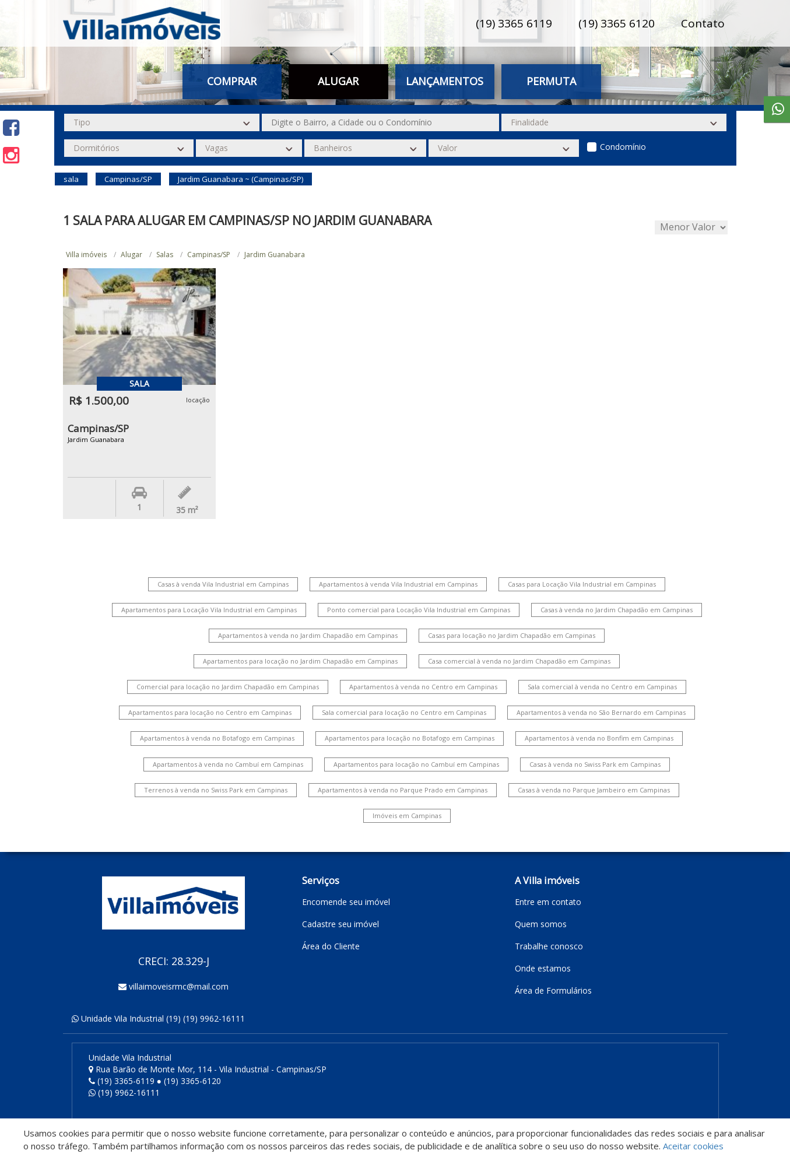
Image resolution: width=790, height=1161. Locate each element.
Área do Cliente (331, 946)
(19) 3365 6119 (514, 23)
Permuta (551, 81)
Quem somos (541, 923)
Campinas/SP (208, 254)
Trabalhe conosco (549, 946)
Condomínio (623, 147)
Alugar (338, 81)
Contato (703, 23)
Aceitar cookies (693, 1146)
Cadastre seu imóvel (340, 923)
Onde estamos (543, 968)
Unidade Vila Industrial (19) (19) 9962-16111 (163, 1018)
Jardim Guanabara (274, 254)
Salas (164, 254)
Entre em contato (548, 901)
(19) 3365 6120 (616, 23)
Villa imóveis (86, 254)
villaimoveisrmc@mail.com (179, 986)
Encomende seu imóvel (346, 901)
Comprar (232, 81)
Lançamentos (444, 81)
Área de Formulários (553, 990)
